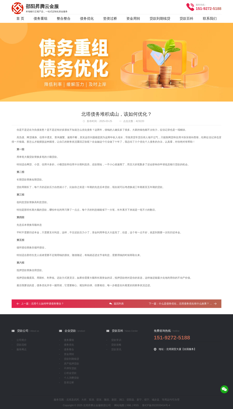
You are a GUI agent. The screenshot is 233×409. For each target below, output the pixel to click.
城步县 (155, 399)
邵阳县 (130, 399)
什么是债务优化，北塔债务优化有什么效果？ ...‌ (185, 303)
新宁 (139, 399)
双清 (91, 399)
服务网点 (21, 349)
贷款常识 (116, 340)
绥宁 (146, 399)
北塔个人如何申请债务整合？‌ (47, 303)
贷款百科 (117, 330)
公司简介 (21, 340)
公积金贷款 (70, 373)
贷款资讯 (116, 349)
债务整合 (69, 349)
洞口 (121, 399)
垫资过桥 (69, 382)
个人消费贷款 (71, 377)
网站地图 (119, 405)
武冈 (76, 399)
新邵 (114, 399)
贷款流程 (21, 344)
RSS (136, 405)
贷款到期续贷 (71, 359)
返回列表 (116, 303)
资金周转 (69, 354)
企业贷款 (70, 330)
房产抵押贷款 (71, 363)
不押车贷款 (70, 368)
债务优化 (69, 344)
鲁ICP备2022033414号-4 (156, 405)
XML (129, 405)
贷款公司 (22, 330)
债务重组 (69, 340)
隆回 (106, 399)
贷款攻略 (116, 344)
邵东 (98, 399)
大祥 (83, 399)
